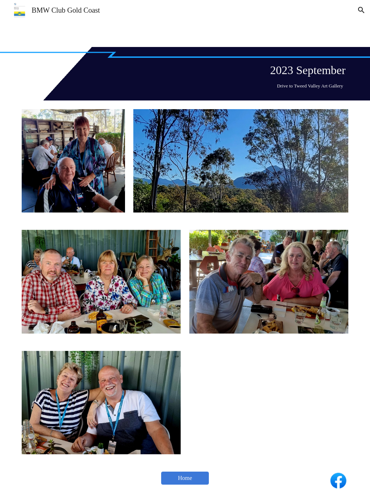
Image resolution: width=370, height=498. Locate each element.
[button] (361, 10)
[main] (185, 74)
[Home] (185, 478)
